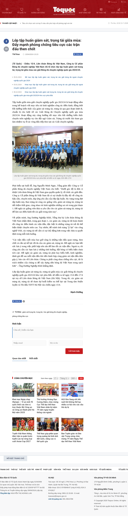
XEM (81, 378)
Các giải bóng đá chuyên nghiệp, (55, 312)
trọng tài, (39, 312)
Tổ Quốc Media (105, 469)
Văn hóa (57, 469)
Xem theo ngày (46, 378)
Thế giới (22, 469)
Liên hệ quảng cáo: (55, 499)
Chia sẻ (78, 54)
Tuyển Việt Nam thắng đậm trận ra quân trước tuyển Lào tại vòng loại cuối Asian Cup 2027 (22, 437)
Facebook (112, 2)
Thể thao (16, 54)
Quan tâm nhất (19, 358)
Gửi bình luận (74, 351)
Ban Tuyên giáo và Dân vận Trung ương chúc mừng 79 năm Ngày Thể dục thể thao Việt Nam (72, 437)
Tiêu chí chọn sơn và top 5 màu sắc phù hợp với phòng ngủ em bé (47, 23)
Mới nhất (33, 358)
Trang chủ (4, 469)
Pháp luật (47, 469)
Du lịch (75, 469)
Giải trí (30, 469)
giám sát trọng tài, (29, 312)
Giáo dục (93, 469)
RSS (123, 2)
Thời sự (14, 469)
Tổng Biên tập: (5, 493)
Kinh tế (38, 469)
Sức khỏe (84, 469)
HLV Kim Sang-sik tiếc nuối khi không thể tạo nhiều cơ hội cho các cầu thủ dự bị (72, 403)
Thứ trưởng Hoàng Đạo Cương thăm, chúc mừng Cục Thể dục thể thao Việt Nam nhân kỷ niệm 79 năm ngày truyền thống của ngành (47, 406)
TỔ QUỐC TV (123, 469)
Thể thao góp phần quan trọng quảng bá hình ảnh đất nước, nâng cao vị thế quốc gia (47, 437)
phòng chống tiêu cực (20, 316)
